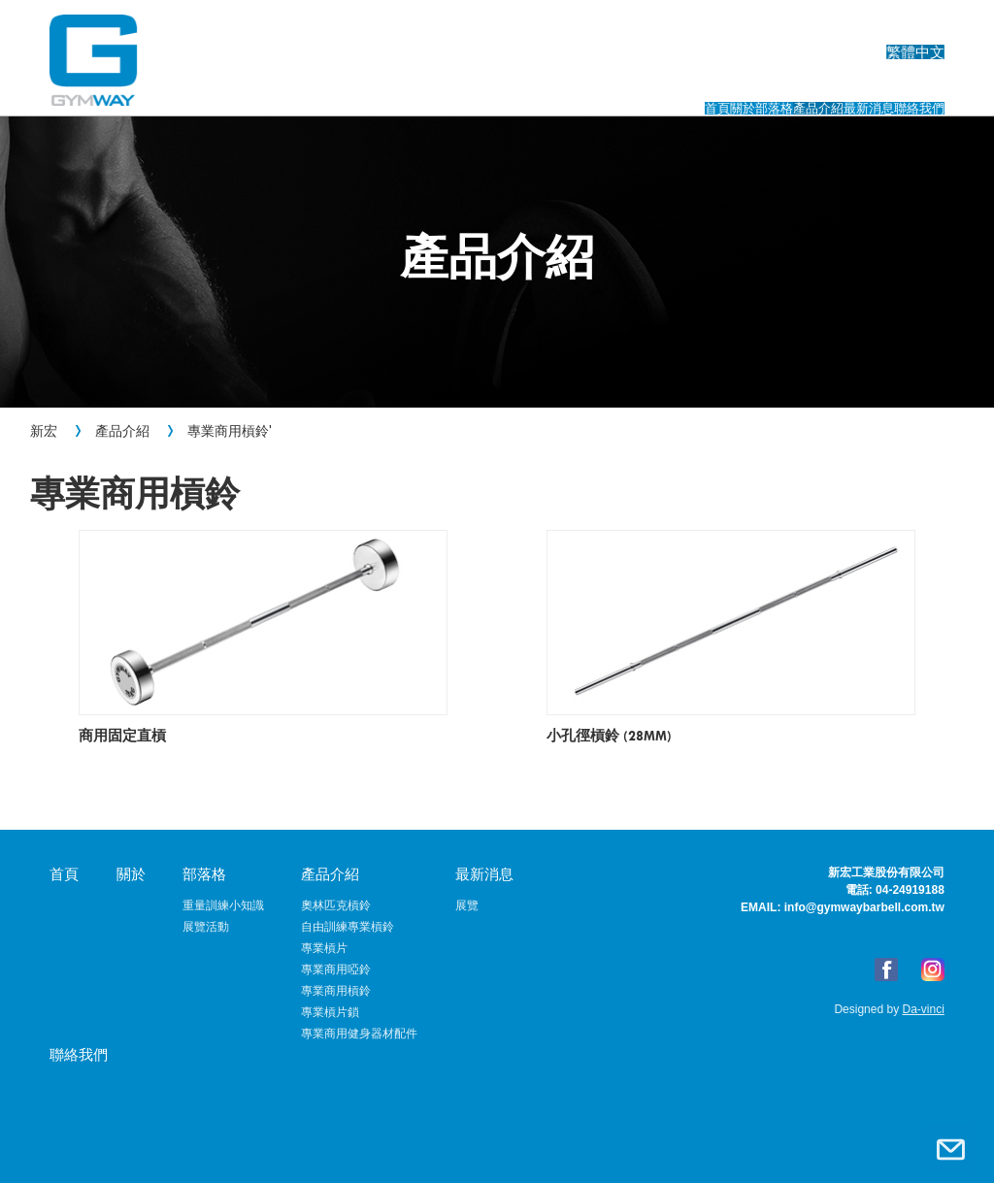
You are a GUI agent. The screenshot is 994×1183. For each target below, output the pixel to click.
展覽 (467, 905)
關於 (474, 85)
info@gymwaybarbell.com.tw (864, 907)
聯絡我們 (907, 85)
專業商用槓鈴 (228, 431)
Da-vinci (921, 1009)
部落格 (564, 85)
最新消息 (790, 85)
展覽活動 (205, 927)
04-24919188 (910, 890)
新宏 (43, 431)
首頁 (394, 85)
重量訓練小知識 (223, 905)
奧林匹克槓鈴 (336, 905)
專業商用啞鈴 (336, 969)
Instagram (932, 969)
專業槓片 (324, 948)
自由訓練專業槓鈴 (347, 927)
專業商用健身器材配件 (359, 1033)
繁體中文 (915, 24)
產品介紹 (673, 85)
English (824, 24)
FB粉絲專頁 (886, 969)
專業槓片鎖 (330, 1012)
